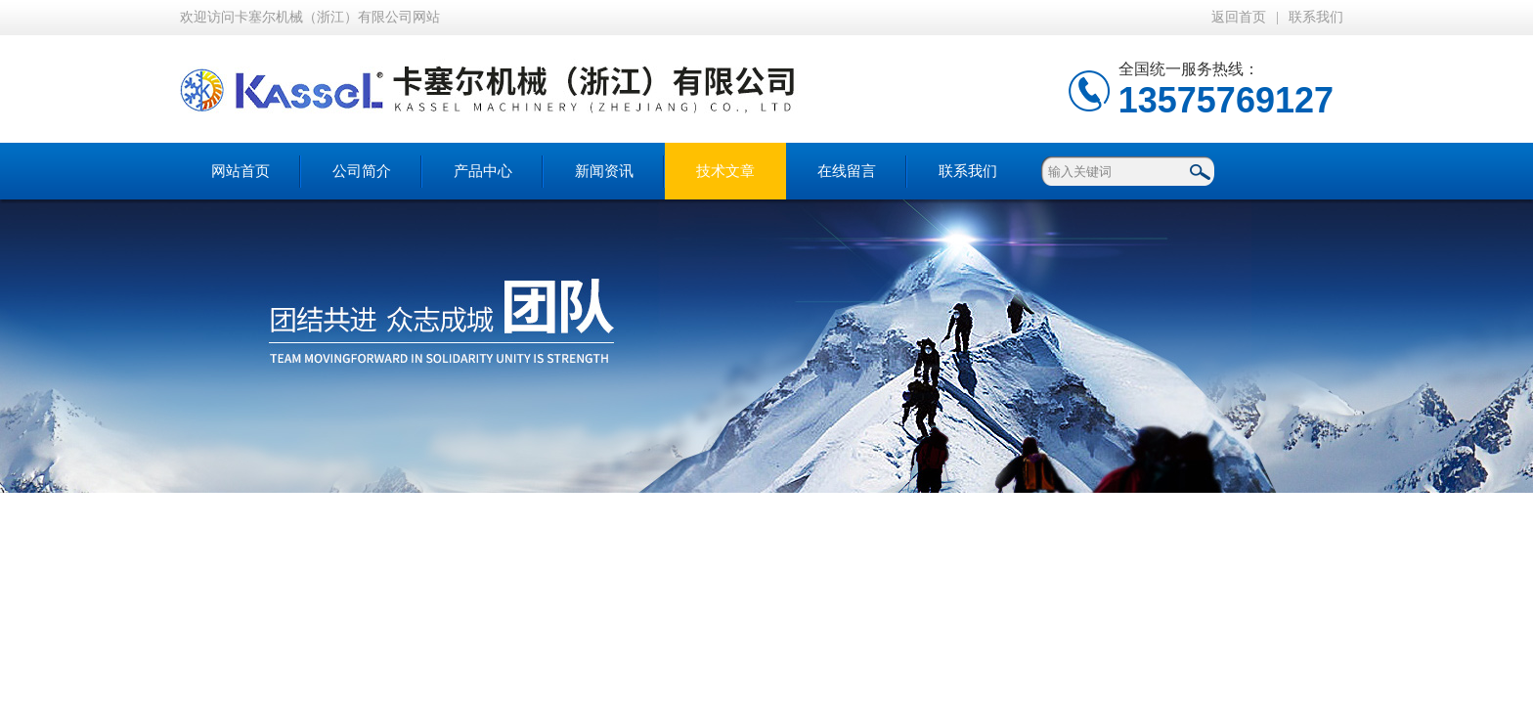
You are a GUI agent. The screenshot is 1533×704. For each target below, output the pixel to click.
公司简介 (361, 171)
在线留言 (846, 171)
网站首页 (240, 171)
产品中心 (483, 171)
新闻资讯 (604, 171)
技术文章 (725, 171)
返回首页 (1238, 17)
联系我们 (1316, 17)
